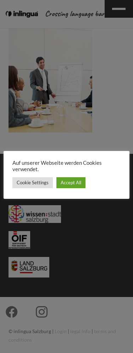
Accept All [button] (71, 182)
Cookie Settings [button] (33, 182)
